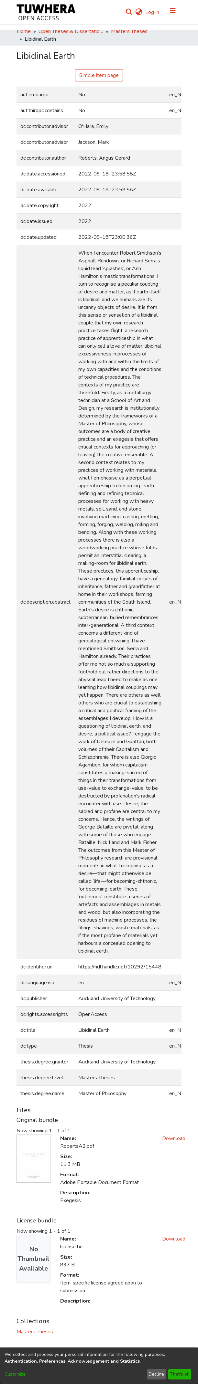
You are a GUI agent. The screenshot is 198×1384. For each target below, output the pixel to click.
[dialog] (99, 1366)
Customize (15, 1374)
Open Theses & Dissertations (70, 31)
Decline (156, 1374)
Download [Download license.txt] (173, 1238)
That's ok (179, 1374)
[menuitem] (139, 12)
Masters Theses (129, 31)
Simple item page (99, 75)
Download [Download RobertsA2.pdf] (173, 1138)
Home (24, 31)
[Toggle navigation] (173, 12)
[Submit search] (129, 12)
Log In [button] (152, 12)
